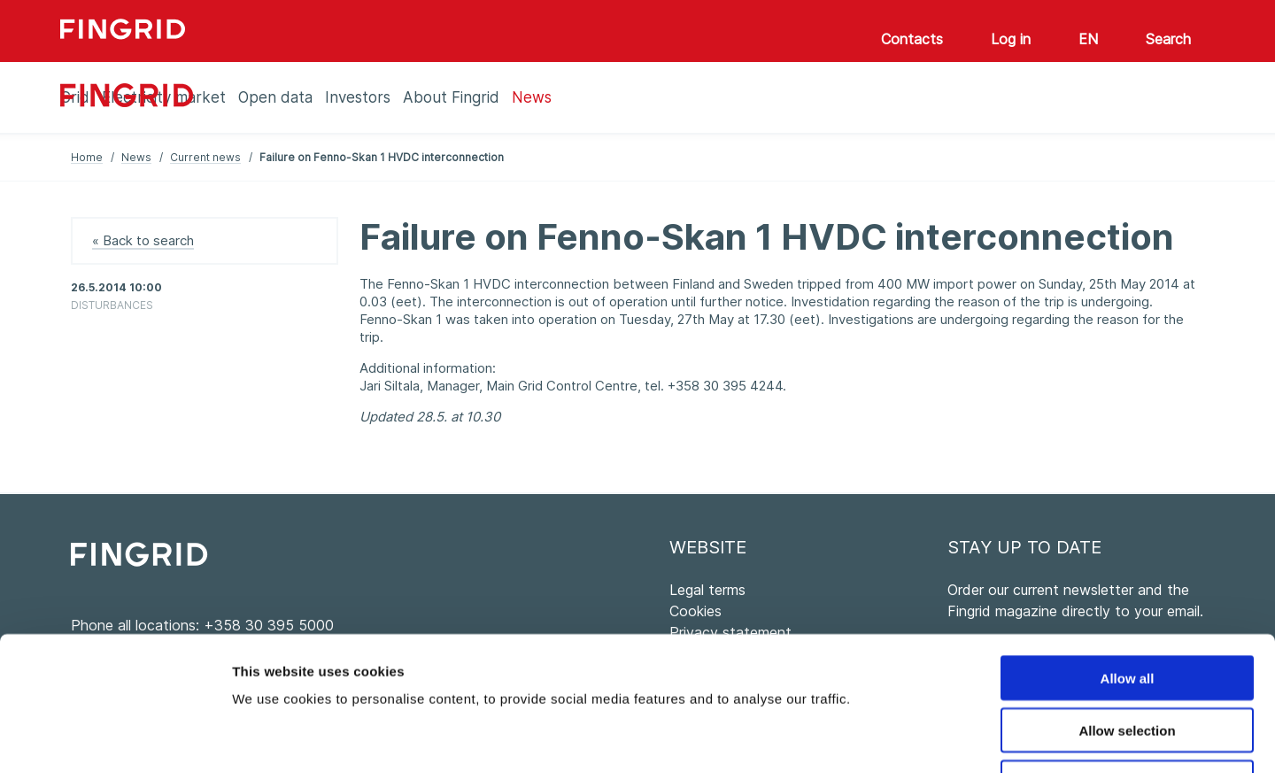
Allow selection (1126, 607)
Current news (205, 157)
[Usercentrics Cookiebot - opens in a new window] (114, 738)
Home (87, 157)
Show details (929, 738)
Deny (1127, 660)
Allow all (1128, 555)
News (136, 157)
